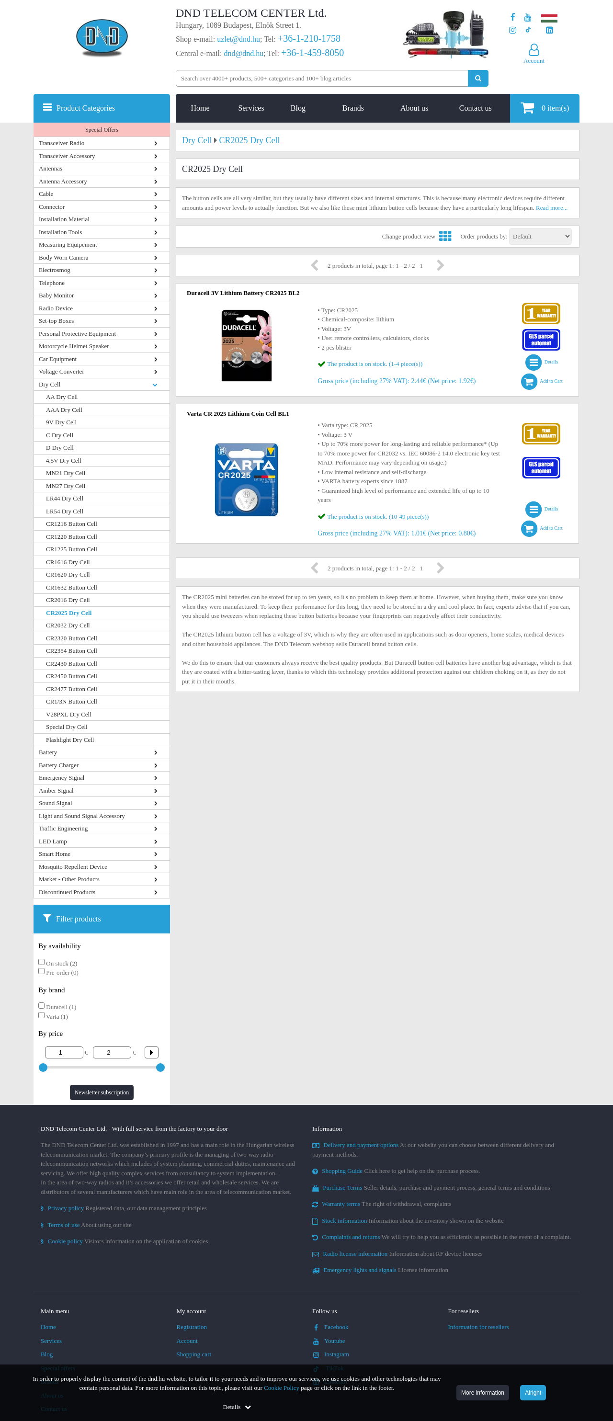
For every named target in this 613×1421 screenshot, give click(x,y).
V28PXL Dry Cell (68, 714)
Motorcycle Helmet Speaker (74, 346)
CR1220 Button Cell (71, 536)
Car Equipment (58, 359)
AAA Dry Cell (64, 409)
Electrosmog (54, 269)
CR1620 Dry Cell (68, 574)
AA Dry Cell (62, 396)
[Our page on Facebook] (513, 17)
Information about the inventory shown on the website (408, 1220)
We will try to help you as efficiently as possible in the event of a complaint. (441, 1236)
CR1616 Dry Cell (68, 562)
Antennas (50, 168)
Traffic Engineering (63, 828)
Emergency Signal (61, 777)
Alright (533, 1392)
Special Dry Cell (67, 726)
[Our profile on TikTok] (528, 30)
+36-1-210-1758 (309, 38)
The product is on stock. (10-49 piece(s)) (378, 516)
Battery (48, 752)
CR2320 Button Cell (71, 638)
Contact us (475, 108)
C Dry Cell (59, 435)
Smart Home (54, 853)
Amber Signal (56, 790)
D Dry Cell (60, 447)
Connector (52, 206)
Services (251, 108)
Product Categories (86, 108)
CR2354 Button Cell (71, 650)
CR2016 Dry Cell (68, 599)
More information (482, 1392)
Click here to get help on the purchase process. (396, 1170)
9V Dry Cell (61, 422)
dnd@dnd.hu (243, 53)
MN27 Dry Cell (65, 485)
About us (414, 108)
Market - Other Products (69, 879)
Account (187, 1340)
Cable (46, 193)
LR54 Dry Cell (64, 511)
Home (200, 108)
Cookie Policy (281, 1387)
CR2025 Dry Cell (68, 612)
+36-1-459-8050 (312, 52)
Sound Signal (55, 803)
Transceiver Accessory (67, 155)
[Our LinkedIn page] (549, 30)
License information (380, 1269)
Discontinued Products (67, 892)
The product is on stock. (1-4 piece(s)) (374, 363)
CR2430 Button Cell (71, 663)
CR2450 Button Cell (71, 676)
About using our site (86, 1224)
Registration (192, 1326)
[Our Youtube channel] (528, 17)
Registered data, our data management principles (124, 1208)
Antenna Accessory (63, 181)
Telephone (52, 282)
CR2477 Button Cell (71, 689)
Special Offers (101, 129)
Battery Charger (59, 765)
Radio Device (56, 308)
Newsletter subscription (102, 1092)
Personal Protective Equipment (77, 333)
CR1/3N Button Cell (71, 701)
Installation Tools (60, 232)
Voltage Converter (61, 371)
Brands (353, 108)
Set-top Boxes (56, 320)
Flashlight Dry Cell (70, 739)
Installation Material (64, 219)
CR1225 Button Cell (71, 549)
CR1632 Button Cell (71, 587)
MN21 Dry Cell (65, 473)
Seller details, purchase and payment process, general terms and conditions (431, 1187)
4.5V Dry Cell (63, 460)
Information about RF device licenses (397, 1253)
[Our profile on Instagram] (512, 30)
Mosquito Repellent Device (73, 866)
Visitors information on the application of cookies (124, 1241)
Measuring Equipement (68, 244)
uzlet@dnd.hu (238, 39)
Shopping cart (194, 1354)
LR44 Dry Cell (64, 498)
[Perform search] (478, 78)
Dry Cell (49, 384)
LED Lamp (53, 841)
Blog (298, 108)
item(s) (545, 107)
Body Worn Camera (63, 257)
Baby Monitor (56, 295)
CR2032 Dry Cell (68, 625)
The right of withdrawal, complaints (382, 1203)
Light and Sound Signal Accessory (82, 815)
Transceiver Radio (61, 143)
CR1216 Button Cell (71, 523)
